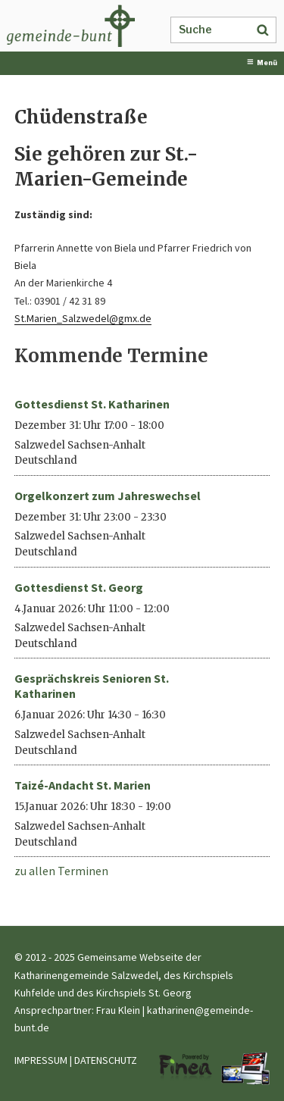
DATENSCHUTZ (105, 1060)
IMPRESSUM (40, 1060)
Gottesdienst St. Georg (78, 587)
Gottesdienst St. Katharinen (92, 403)
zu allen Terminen (61, 870)
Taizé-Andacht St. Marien (82, 785)
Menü (262, 62)
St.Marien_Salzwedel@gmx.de (82, 318)
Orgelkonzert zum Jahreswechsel (107, 495)
